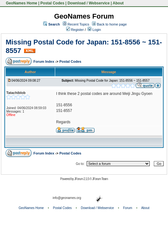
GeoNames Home (21, 3)
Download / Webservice (88, 3)
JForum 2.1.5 (82, 179)
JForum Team (100, 179)
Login (94, 30)
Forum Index (44, 61)
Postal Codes (52, 3)
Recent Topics (78, 24)
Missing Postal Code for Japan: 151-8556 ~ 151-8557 (112, 80)
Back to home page (112, 24)
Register (75, 30)
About (118, 3)
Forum (127, 208)
